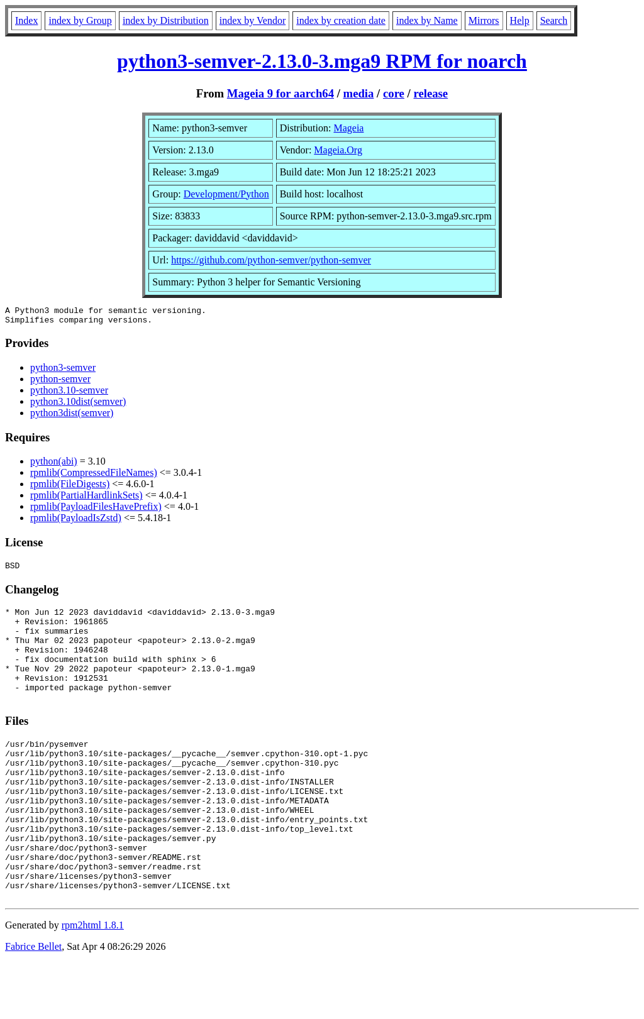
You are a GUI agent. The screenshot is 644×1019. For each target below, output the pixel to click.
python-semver (60, 382)
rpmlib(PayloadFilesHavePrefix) (96, 510)
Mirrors (484, 20)
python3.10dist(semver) (78, 405)
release (430, 93)
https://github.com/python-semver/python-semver (271, 260)
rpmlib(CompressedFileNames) (93, 476)
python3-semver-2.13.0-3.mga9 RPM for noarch (322, 61)
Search (554, 20)
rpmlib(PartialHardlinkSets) (86, 498)
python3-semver (63, 371)
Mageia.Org (338, 150)
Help (520, 20)
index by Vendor (252, 20)
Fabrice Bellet (33, 1003)
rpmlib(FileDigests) (69, 487)
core (393, 93)
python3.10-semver (69, 393)
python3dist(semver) (71, 416)
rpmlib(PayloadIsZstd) (75, 521)
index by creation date (341, 20)
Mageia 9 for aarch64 (280, 93)
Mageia (348, 128)
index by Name (427, 20)
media (358, 93)
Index (26, 20)
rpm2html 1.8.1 (93, 981)
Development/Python (226, 194)
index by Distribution (166, 20)
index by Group (79, 20)
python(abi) (53, 465)
